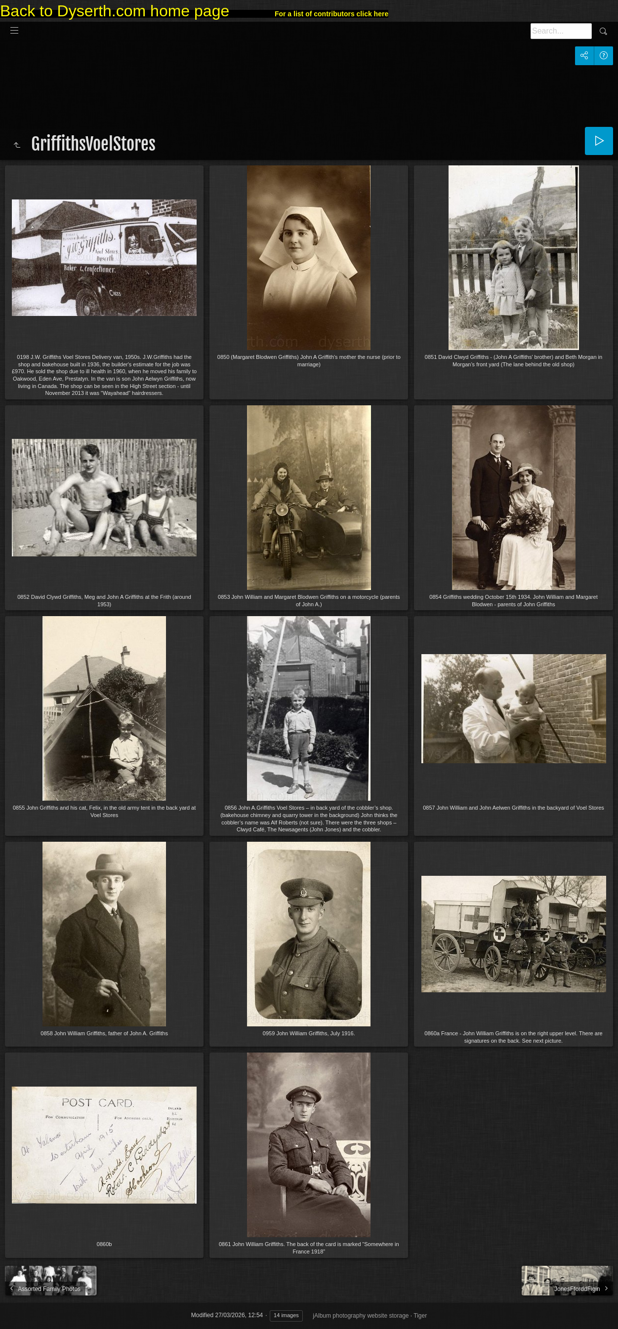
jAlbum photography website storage (361, 1315)
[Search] (561, 31)
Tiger (420, 1315)
